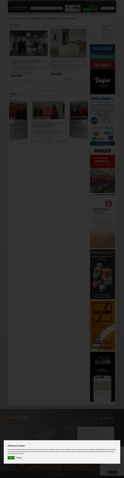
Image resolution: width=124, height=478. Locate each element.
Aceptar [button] (11, 457)
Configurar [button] (19, 457)
